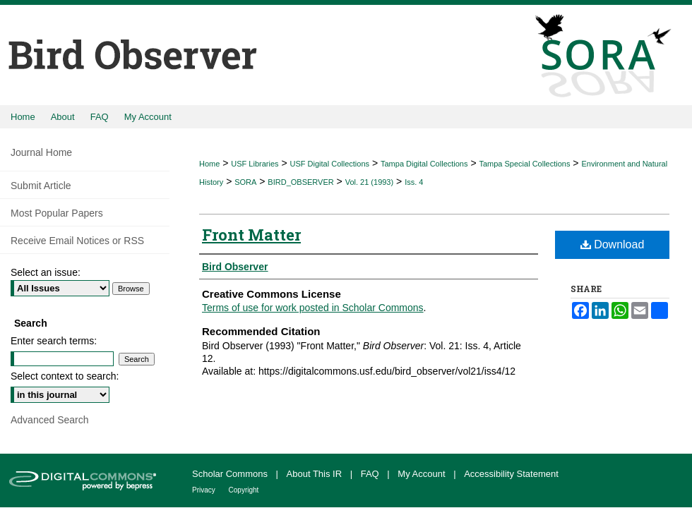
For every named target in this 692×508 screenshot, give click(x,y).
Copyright (244, 490)
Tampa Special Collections (524, 163)
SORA (245, 182)
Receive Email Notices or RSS (77, 240)
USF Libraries (254, 163)
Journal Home (41, 152)
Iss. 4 (414, 182)
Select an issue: (45, 272)
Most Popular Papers (57, 213)
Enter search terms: (54, 340)
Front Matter (251, 234)
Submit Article (41, 185)
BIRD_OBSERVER (300, 182)
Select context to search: (65, 376)
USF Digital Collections (329, 163)
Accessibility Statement (511, 473)
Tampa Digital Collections (424, 163)
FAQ (371, 473)
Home (209, 163)
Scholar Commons (231, 473)
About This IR (316, 473)
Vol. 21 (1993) (369, 182)
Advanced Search (50, 419)
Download (612, 244)
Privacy (204, 490)
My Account (423, 473)
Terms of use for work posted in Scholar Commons (313, 307)
